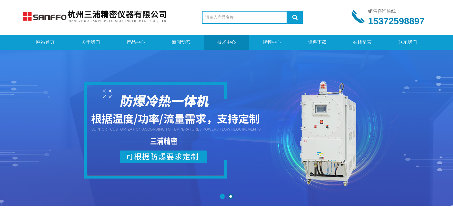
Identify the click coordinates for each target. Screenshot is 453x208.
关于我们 (90, 42)
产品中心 (136, 42)
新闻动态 (181, 42)
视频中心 (272, 42)
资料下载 (317, 42)
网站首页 (45, 42)
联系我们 (407, 42)
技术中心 (226, 42)
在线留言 (362, 42)
